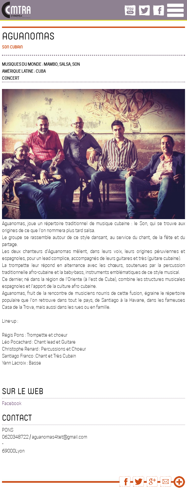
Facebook (12, 403)
